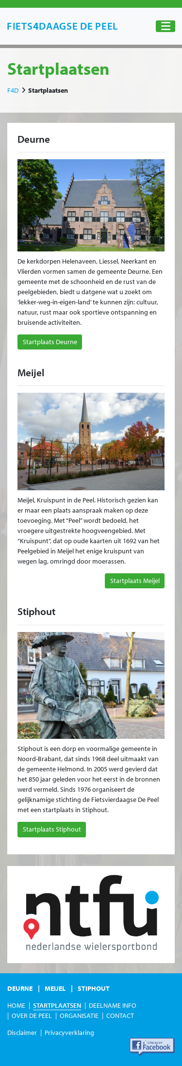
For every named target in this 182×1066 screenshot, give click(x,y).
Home (16, 1005)
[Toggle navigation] (165, 26)
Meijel (55, 988)
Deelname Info (112, 1005)
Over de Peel (32, 1015)
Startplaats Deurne (50, 341)
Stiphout (94, 988)
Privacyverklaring (69, 1032)
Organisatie (79, 1015)
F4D (12, 90)
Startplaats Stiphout (52, 829)
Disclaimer (22, 1032)
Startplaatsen (57, 1005)
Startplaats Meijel (135, 580)
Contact (120, 1015)
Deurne (20, 988)
